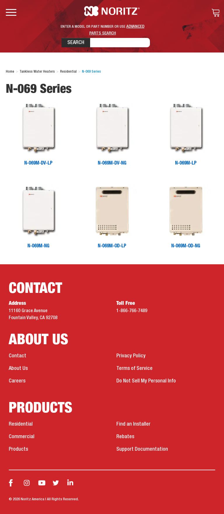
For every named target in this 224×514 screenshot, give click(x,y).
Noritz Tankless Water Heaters (112, 11)
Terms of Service (134, 368)
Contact (17, 356)
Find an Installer (133, 424)
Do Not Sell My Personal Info (146, 381)
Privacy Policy (131, 356)
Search (75, 42)
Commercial (21, 436)
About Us (18, 368)
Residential (21, 424)
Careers (17, 381)
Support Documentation (142, 449)
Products (18, 449)
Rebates (125, 436)
